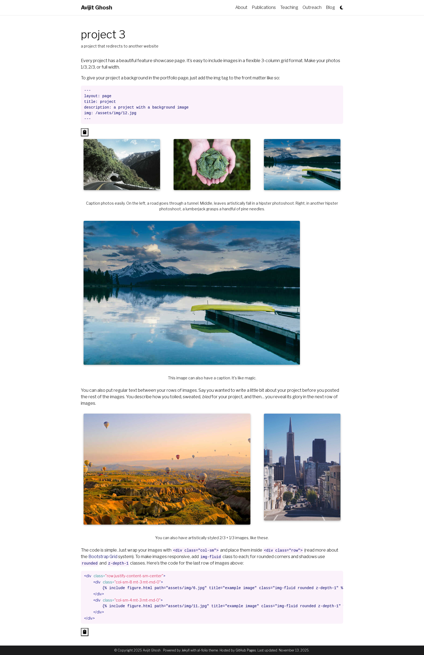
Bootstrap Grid (102, 556)
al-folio (202, 650)
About (241, 7)
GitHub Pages (246, 650)
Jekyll (185, 650)
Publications (264, 7)
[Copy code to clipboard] (84, 132)
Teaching (289, 7)
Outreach (312, 7)
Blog (330, 7)
